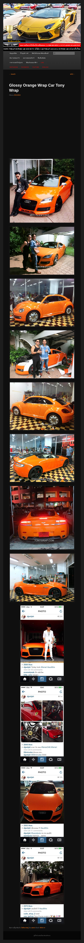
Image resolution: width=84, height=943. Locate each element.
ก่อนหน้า (12, 74)
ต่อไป (72, 74)
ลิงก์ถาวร (42, 927)
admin (33, 927)
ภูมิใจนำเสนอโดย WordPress (42, 935)
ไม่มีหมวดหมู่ (24, 927)
